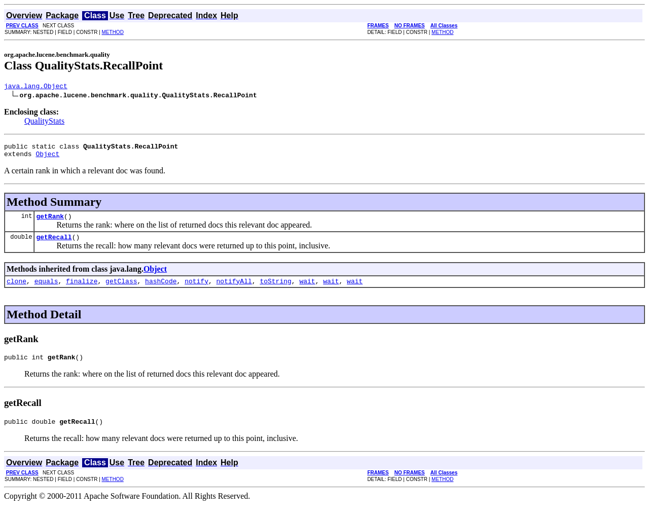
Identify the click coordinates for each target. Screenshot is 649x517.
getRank (50, 222)
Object (47, 158)
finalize (81, 289)
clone (16, 289)
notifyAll (234, 289)
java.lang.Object (35, 87)
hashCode (160, 289)
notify (196, 289)
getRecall (53, 244)
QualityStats (44, 122)
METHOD (113, 32)
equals (46, 289)
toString (275, 289)
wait (307, 289)
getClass (121, 289)
